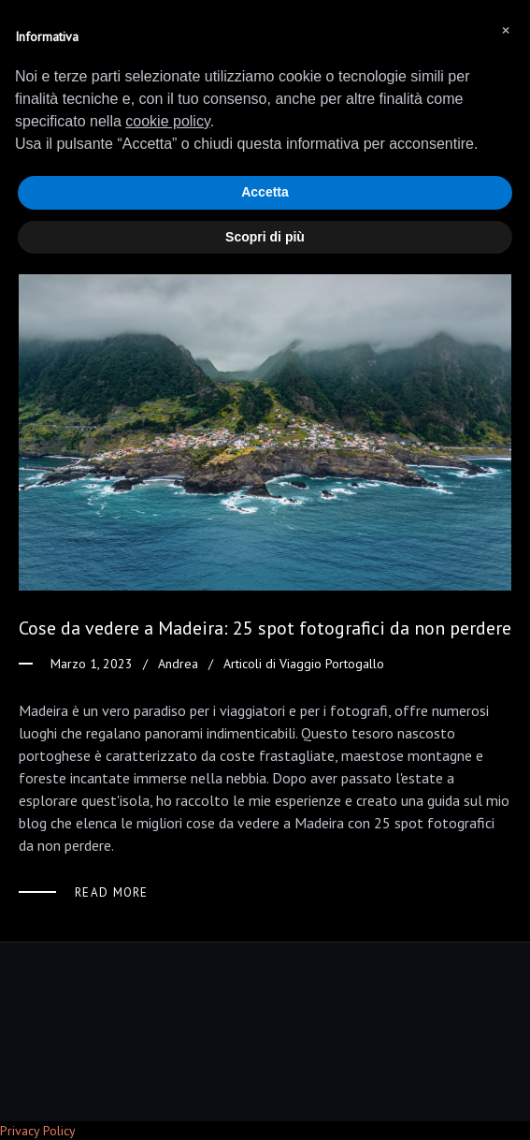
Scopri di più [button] (265, 236)
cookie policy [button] (167, 121)
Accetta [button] (265, 191)
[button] (506, 30)
